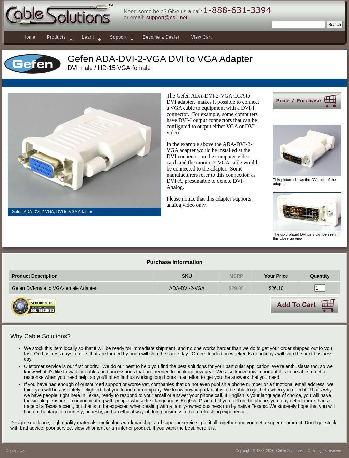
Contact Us (15, 450)
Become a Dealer (161, 37)
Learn (88, 37)
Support (118, 37)
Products (56, 37)
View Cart (201, 37)
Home (29, 37)
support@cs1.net (166, 17)
